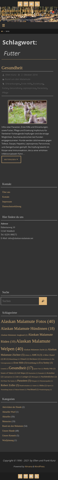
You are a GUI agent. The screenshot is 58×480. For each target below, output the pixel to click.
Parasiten (42, 88)
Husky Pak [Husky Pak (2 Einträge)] (49, 368)
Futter (5, 88)
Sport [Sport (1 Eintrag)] (50, 385)
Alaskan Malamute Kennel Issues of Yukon (29, 13)
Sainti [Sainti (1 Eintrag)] (36, 385)
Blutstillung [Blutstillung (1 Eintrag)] (14, 359)
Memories (6, 421)
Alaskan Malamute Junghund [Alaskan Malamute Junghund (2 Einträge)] (14, 335)
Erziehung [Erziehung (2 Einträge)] (33, 363)
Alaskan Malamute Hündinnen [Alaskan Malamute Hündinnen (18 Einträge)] (27, 328)
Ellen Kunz (11, 74)
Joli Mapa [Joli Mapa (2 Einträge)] (22, 373)
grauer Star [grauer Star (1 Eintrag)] (38, 369)
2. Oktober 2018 (29, 74)
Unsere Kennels (9, 435)
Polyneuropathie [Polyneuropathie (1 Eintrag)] (46, 381)
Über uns (6, 192)
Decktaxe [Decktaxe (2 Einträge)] (35, 359)
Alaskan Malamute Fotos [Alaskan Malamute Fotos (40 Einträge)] (28, 321)
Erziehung (38, 83)
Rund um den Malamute (17, 79)
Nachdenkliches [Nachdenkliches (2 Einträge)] (49, 377)
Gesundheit (12, 67)
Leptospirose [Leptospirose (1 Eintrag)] (9, 377)
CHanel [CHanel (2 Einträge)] (24, 359)
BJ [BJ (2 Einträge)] (6, 359)
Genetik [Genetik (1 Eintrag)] (4, 369)
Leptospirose (29, 88)
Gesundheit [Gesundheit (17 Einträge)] (21, 368)
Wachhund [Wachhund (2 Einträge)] (33, 389)
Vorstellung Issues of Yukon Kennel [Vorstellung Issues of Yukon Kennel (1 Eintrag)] (14, 389)
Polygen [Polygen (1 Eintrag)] (35, 381)
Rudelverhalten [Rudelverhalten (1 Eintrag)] (26, 385)
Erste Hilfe (26, 83)
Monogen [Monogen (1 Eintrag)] (36, 377)
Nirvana (28, 466)
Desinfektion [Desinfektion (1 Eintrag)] (46, 359)
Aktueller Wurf (8, 412)
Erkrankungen (13, 83)
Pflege (5, 92)
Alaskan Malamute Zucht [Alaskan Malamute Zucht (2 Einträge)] (35, 349)
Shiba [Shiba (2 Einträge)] (43, 385)
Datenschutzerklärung (11, 206)
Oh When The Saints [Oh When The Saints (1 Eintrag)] (9, 381)
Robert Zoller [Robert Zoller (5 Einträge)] (10, 385)
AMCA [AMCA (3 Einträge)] (37, 355)
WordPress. (39, 466)
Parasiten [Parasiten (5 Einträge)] (24, 380)
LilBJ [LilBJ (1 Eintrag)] (18, 377)
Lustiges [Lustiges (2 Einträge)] (26, 377)
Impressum (7, 202)
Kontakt (5, 197)
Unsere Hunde (8, 431)
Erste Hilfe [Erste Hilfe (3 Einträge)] (20, 363)
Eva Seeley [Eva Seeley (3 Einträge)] (46, 363)
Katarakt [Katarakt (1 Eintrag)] (42, 373)
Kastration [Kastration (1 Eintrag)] (33, 373)
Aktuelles (6, 417)
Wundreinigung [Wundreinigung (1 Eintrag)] (45, 389)
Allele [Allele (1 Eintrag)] (28, 355)
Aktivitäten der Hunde (12, 407)
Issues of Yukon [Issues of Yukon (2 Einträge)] (9, 373)
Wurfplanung (8, 440)
